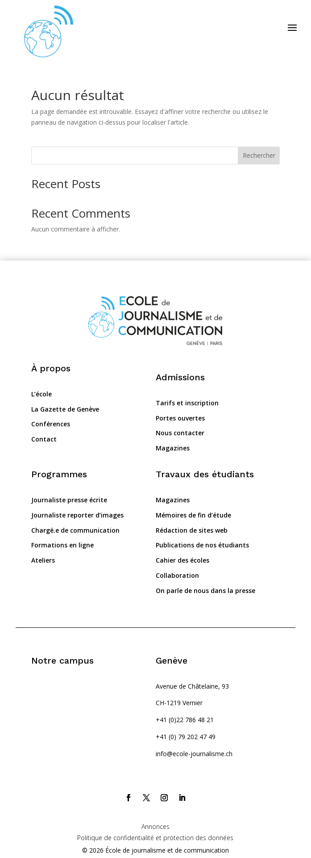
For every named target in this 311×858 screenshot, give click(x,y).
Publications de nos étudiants (202, 545)
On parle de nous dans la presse (205, 590)
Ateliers (43, 560)
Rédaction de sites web (192, 530)
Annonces (155, 826)
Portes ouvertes (180, 418)
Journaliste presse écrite (69, 500)
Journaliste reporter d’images (77, 515)
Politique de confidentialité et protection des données (155, 837)
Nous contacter (180, 433)
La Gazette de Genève (65, 409)
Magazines (173, 448)
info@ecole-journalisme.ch (194, 753)
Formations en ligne (62, 545)
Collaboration (177, 575)
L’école (41, 394)
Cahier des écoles (182, 560)
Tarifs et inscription (187, 403)
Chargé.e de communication (75, 530)
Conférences (50, 424)
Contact (44, 439)
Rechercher (259, 155)
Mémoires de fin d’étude (193, 515)
